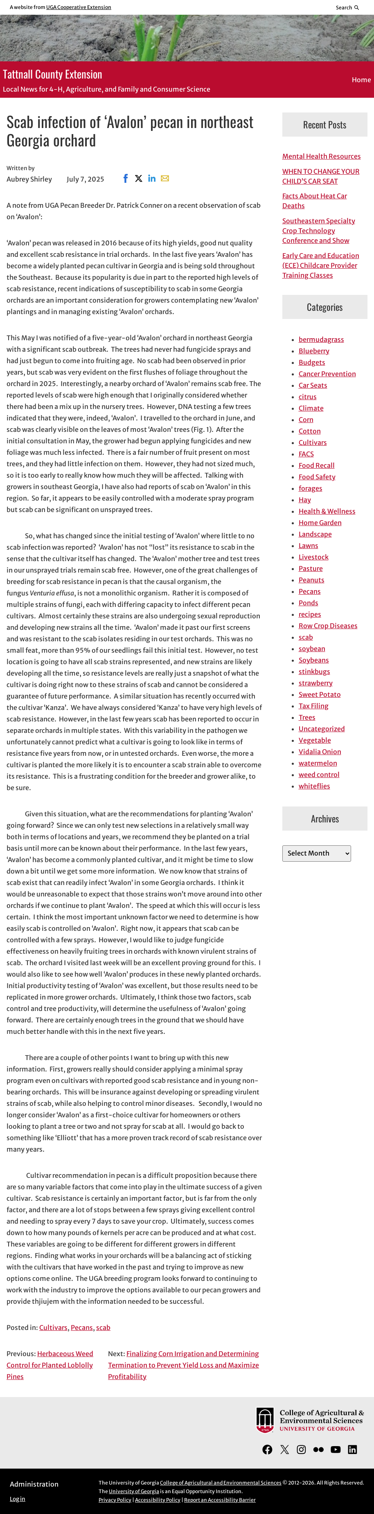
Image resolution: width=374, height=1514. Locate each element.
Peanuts (311, 580)
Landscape (315, 534)
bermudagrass (321, 339)
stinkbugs (314, 671)
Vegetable (315, 740)
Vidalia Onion (320, 752)
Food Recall (317, 465)
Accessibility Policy (157, 1500)
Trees (307, 717)
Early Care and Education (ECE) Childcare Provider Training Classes (320, 265)
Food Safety (317, 477)
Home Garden (320, 523)
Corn (306, 420)
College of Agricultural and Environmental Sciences (221, 1483)
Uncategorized (322, 729)
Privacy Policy (115, 1500)
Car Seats (313, 385)
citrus (308, 397)
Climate (311, 408)
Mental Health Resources (321, 156)
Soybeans (314, 660)
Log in (17, 1499)
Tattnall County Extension (52, 73)
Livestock (314, 557)
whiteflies (314, 786)
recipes (310, 614)
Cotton (310, 431)
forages (310, 488)
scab (103, 1327)
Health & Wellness (327, 511)
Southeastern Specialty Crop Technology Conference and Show (318, 231)
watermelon (318, 763)
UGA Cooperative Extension (78, 7)
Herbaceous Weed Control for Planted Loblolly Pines (50, 1365)
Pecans (82, 1327)
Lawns (308, 545)
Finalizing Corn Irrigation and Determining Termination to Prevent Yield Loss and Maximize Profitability (183, 1365)
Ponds (308, 603)
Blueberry (314, 351)
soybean (312, 649)
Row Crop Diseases (328, 626)
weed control (319, 774)
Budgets (312, 362)
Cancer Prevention (327, 374)
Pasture (311, 568)
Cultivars (53, 1327)
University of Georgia (134, 1491)
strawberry (316, 683)
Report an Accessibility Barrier (220, 1500)
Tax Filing (314, 706)
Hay (305, 500)
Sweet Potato (320, 694)
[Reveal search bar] (348, 7)
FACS (306, 454)
